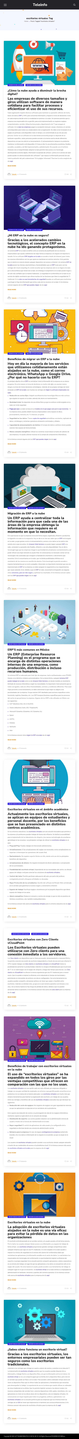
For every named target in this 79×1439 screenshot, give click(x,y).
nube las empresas (24, 127)
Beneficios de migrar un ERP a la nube (34, 359)
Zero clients (39, 951)
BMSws (63, 1436)
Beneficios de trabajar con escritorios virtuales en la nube (39, 1068)
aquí (11, 161)
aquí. (45, 285)
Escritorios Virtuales (17, 508)
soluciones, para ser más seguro (22, 573)
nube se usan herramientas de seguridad (32, 279)
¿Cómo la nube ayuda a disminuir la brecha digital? (37, 92)
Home (26, 21)
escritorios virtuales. (53, 872)
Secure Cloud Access (34, 85)
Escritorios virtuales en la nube (29, 1222)
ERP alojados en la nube (32, 256)
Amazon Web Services (36, 544)
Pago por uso (14, 409)
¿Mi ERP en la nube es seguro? (28, 235)
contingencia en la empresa (51, 1132)
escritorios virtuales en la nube (20, 1148)
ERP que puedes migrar (31, 285)
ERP (20, 116)
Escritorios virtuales (30, 947)
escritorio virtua (41, 1270)
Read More (12, 166)
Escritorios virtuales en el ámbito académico (38, 809)
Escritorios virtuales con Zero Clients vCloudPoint (33, 941)
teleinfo (13, 174)
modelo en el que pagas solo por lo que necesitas (51, 409)
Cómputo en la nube (16, 85)
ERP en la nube (21, 390)
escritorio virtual (13, 1377)
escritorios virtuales (51, 814)
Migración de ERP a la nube (26, 513)
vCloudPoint (55, 964)
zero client (55, 990)
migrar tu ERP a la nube (34, 735)
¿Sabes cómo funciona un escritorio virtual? (37, 1349)
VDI (19, 1402)
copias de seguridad (39, 418)
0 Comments (22, 174)
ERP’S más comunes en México (28, 650)
